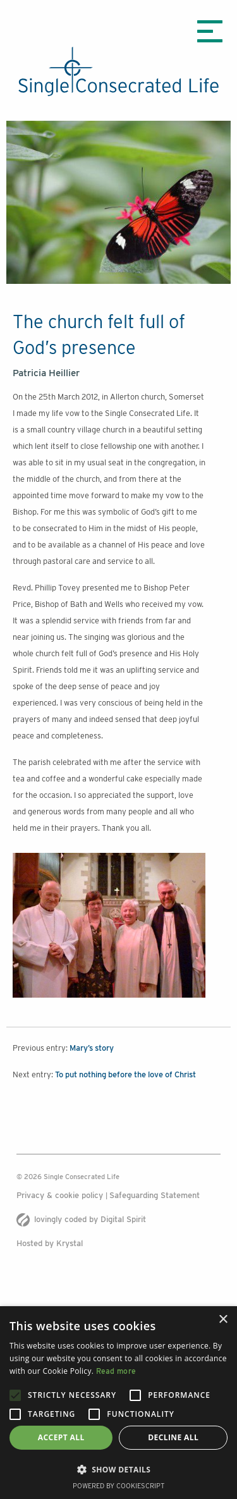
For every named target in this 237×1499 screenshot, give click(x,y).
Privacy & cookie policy (61, 1195)
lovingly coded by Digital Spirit (81, 1219)
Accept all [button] (61, 1437)
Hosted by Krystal (49, 1243)
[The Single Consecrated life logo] (118, 71)
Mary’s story (92, 1048)
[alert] (118, 1402)
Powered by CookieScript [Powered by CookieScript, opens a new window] (118, 1485)
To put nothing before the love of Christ (125, 1074)
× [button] (223, 1320)
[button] (118, 1469)
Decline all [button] (173, 1437)
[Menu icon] (209, 31)
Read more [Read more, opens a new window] (116, 1371)
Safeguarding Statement (154, 1195)
